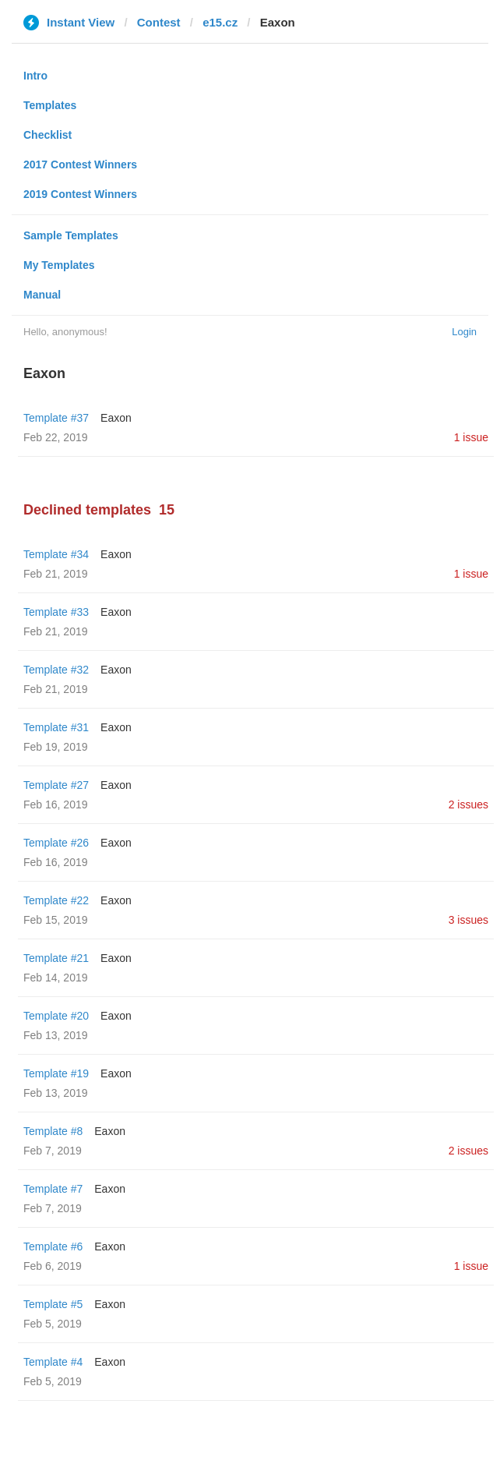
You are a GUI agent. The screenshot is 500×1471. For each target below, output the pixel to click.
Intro (35, 75)
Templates (49, 105)
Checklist (47, 135)
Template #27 (56, 785)
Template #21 (56, 958)
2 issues (468, 804)
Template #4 (53, 1362)
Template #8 (53, 1131)
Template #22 (56, 900)
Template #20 (56, 1016)
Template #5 (53, 1304)
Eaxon (116, 418)
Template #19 (56, 1073)
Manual (42, 294)
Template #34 (56, 554)
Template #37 (56, 418)
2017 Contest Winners (80, 164)
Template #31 (56, 727)
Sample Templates (70, 235)
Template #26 (56, 842)
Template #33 (56, 612)
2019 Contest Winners (80, 194)
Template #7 (53, 1189)
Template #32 (56, 669)
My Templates (59, 265)
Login (464, 332)
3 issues (468, 920)
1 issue (471, 437)
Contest (159, 22)
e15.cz (220, 22)
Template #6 (53, 1246)
